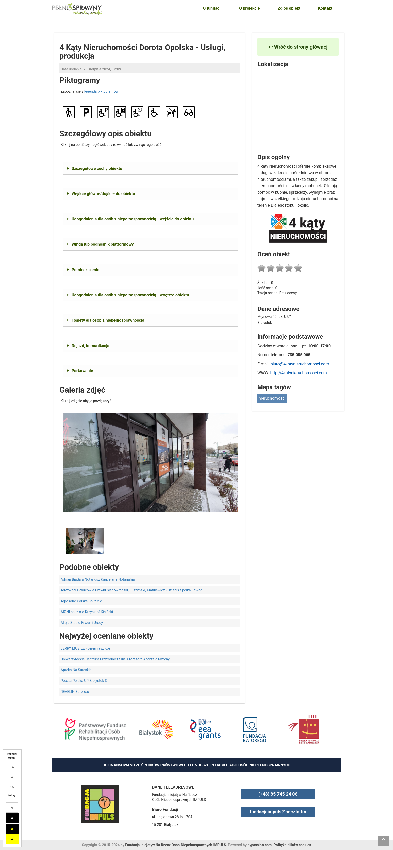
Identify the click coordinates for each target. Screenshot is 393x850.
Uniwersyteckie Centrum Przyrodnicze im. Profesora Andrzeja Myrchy (115, 659)
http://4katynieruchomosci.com (298, 372)
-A (12, 787)
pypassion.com (260, 845)
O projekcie (249, 8)
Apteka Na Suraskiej (76, 670)
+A (12, 767)
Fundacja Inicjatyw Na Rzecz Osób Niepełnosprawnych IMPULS (175, 845)
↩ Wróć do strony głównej (298, 47)
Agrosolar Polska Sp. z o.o (81, 601)
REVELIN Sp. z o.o (75, 692)
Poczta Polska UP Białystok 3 (84, 681)
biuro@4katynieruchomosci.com (300, 364)
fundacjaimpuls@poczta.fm (278, 811)
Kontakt (325, 8)
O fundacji (212, 8)
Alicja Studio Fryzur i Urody (82, 623)
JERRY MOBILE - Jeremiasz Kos (86, 648)
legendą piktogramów (101, 91)
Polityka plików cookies (292, 845)
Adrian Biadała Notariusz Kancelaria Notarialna (98, 579)
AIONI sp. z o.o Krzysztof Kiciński (87, 612)
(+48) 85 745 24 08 (278, 794)
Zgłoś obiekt (288, 8)
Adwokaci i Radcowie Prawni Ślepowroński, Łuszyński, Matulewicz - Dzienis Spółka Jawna (131, 590)
